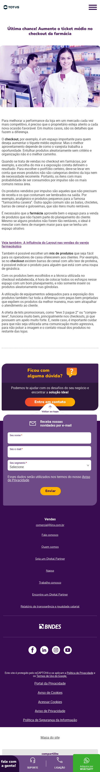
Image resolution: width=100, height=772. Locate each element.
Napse (50, 571)
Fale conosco (50, 535)
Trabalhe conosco (50, 583)
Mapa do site (50, 737)
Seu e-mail (16, 449)
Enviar (50, 491)
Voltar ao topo (50, 411)
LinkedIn (44, 650)
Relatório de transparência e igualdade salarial (50, 606)
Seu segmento (18, 463)
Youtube (67, 650)
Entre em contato (50, 401)
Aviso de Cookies (50, 693)
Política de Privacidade (80, 673)
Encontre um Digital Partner (50, 594)
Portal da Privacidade (50, 683)
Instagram (56, 650)
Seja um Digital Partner (50, 559)
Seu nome (16, 435)
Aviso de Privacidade (50, 711)
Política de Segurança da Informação (50, 720)
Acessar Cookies (50, 702)
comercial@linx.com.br (50, 525)
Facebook (32, 650)
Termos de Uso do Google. (51, 676)
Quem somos (50, 547)
